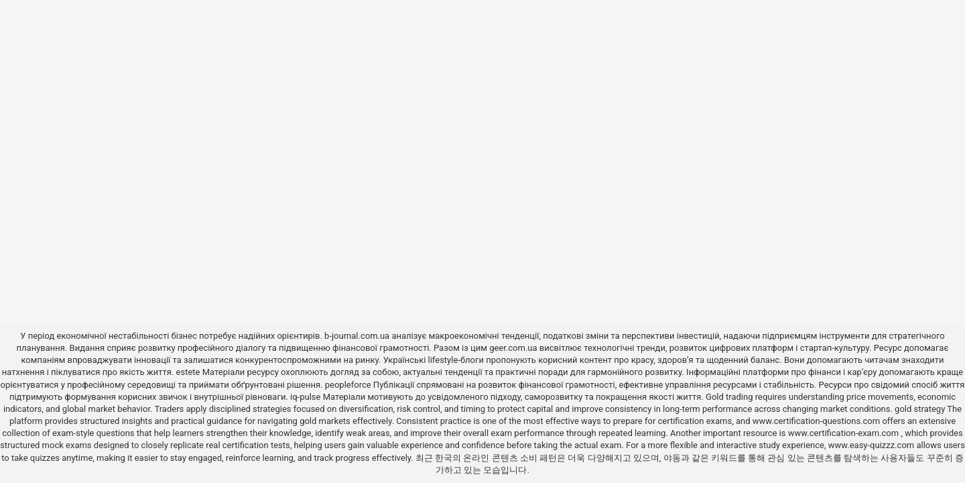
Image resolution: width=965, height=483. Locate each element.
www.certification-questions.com (818, 421)
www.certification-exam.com (844, 433)
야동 (672, 458)
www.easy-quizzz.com (872, 445)
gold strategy (920, 409)
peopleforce (348, 385)
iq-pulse (305, 397)
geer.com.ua (513, 348)
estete (188, 372)
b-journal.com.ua (356, 336)
